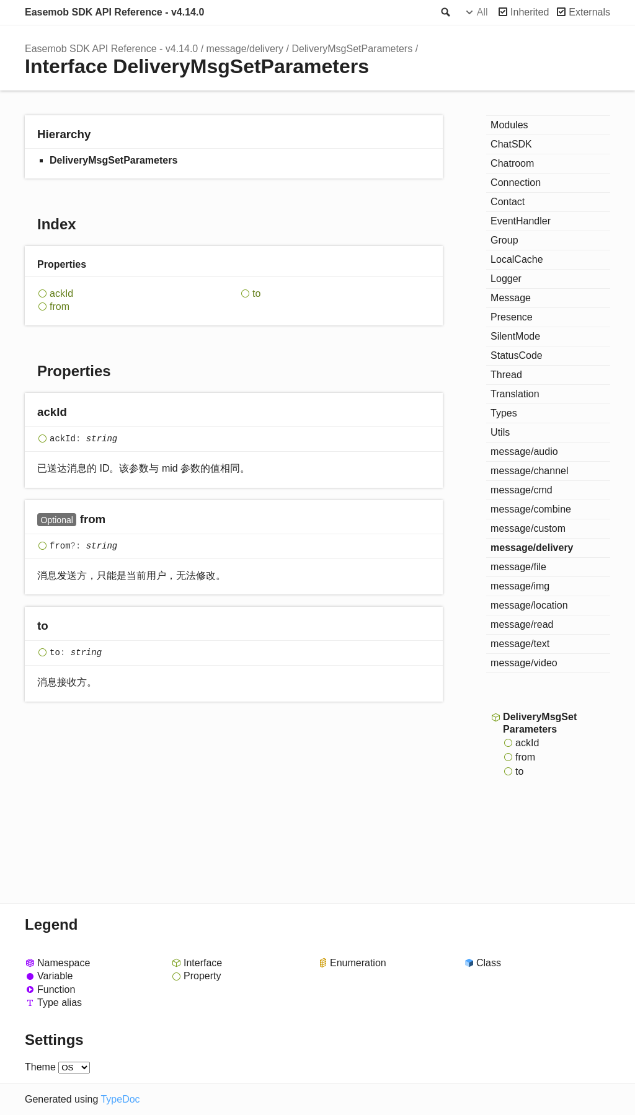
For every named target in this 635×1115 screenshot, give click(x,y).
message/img (520, 586)
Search (444, 12)
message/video (524, 663)
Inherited (529, 12)
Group (504, 240)
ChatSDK (511, 144)
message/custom (528, 528)
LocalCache (517, 259)
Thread (506, 374)
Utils (500, 432)
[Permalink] (79, 413)
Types (504, 413)
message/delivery (245, 48)
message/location (529, 605)
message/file (518, 567)
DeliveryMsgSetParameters (351, 48)
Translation (515, 394)
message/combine (531, 509)
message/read (522, 624)
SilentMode (515, 336)
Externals (589, 12)
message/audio (524, 451)
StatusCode (517, 355)
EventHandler (521, 221)
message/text (520, 643)
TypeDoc (120, 1099)
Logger (506, 278)
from (59, 306)
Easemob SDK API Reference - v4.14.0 (114, 12)
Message (511, 298)
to (256, 293)
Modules (509, 125)
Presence (512, 317)
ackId (61, 293)
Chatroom (512, 163)
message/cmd (522, 490)
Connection (516, 182)
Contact (508, 201)
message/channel (529, 470)
